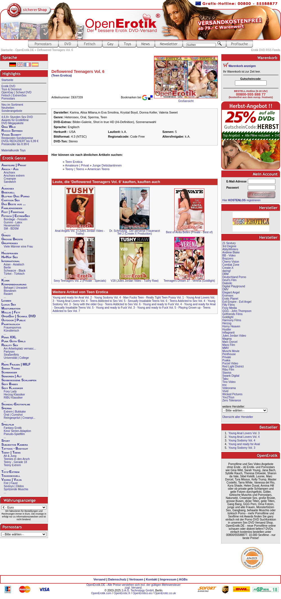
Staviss (226, 372)
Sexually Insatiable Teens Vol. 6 (147, 300)
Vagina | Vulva (11, 480)
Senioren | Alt (11, 376)
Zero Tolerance (231, 400)
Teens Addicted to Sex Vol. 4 (187, 300)
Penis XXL (8, 337)
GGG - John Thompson (236, 311)
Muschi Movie (230, 351)
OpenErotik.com (101, 593)
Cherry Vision (230, 261)
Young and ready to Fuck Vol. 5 (156, 307)
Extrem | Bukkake (15, 411)
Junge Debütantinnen (107, 165)
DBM (225, 274)
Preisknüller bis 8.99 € (15, 144)
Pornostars (8, 98)
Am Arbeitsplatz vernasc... (20, 348)
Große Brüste (12, 239)
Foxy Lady (10, 391)
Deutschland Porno (234, 277)
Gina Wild (8, 127)
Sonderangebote (11, 110)
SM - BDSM (11, 228)
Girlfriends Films (232, 314)
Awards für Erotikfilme (15, 120)
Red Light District (233, 366)
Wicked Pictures (232, 394)
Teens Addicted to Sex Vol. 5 (108, 300)
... (5, 184)
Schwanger (9, 372)
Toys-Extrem (10, 472)
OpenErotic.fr (122, 593)
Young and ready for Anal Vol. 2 (72, 297)
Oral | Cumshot (13, 414)
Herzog (226, 323)
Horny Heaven (231, 326)
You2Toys (228, 397)
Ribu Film (228, 369)
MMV (225, 348)
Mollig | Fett (10, 312)
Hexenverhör (12, 225)
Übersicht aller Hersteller (237, 416)
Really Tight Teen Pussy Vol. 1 (165, 297)
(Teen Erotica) (61, 75)
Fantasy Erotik (13, 427)
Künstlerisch (11, 330)
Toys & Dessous (11, 89)
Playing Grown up (189, 307)
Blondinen (10, 290)
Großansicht (185, 101)
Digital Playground (233, 286)
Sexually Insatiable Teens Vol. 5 (74, 307)
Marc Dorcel (229, 341)
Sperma (6, 408)
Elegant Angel (231, 292)
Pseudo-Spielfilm (14, 434)
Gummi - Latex (13, 222)
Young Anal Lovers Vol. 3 (244, 433)
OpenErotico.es (142, 593)
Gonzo (5, 235)
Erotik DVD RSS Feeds (265, 50)
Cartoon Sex (10, 200)
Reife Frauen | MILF (16, 364)
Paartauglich (10, 324)
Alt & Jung (10, 455)
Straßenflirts (11, 354)
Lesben (6, 300)
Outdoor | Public (13, 320)
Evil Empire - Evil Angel (236, 301)
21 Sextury (229, 243)
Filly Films (228, 304)
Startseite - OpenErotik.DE (17, 50)
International (10, 261)
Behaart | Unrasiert (15, 287)
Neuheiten (7, 107)
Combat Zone (230, 264)
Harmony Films (231, 320)
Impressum (168, 579)
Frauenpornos (12, 327)
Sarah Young (10, 368)
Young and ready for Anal (200, 304)
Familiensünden (11, 208)
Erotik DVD (8, 86)
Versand (100, 579)
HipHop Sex (9, 257)
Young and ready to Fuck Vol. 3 (115, 307)
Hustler (226, 329)
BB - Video (229, 255)
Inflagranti (228, 332)
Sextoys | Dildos (14, 486)
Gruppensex (9, 243)
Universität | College (16, 357)
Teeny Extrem (12, 465)
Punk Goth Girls (13, 341)
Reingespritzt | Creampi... (19, 417)
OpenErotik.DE (95, 584)
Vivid (225, 391)
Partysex (9, 351)
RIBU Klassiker (13, 397)
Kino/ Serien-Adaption (17, 431)
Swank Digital (230, 375)
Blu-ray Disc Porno (15, 196)
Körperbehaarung (13, 284)
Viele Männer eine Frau (18, 246)
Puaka (226, 360)
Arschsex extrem (14, 175)
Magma (227, 338)
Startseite (7, 80)
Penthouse (229, 354)
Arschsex (9, 172)
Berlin (7, 267)
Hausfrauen (9, 253)
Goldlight (227, 317)
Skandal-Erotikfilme (15, 404)
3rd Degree (229, 246)
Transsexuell (10, 476)
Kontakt (151, 579)
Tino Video (228, 381)
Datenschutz (117, 579)
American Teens (98, 169)
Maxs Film (228, 344)
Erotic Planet (230, 298)
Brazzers (227, 258)
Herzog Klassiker (14, 394)
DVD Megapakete (12, 123)
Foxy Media (229, 307)
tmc (224, 385)
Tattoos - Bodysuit (14, 448)
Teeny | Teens (11, 452)
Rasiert (8, 293)
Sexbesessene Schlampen (18, 380)
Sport (5, 441)
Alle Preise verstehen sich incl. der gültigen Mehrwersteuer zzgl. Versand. (143, 586)
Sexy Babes (9, 384)
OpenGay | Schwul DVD (16, 92)
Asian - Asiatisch (14, 264)
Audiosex (7, 188)
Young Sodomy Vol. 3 (241, 447)
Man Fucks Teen (133, 297)
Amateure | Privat (13, 165)
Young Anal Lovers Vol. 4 (72, 300)
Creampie (10, 178)
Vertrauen (136, 579)
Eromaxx (227, 295)
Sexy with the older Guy (88, 304)
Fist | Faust (10, 483)
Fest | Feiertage (12, 212)
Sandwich (10, 181)
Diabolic (227, 283)
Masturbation (11, 308)
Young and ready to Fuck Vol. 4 (162, 304)
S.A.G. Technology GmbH (138, 590)
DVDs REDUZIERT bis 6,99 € (19, 141)
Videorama (229, 388)
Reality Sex (9, 345)
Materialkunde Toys (13, 150)
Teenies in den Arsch (17, 459)
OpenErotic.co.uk (165, 593)
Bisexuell (8, 192)
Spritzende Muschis (16, 489)
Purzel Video (230, 363)
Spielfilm (7, 424)
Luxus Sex (8, 304)
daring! (226, 270)
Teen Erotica (73, 161)
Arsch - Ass (10, 169)
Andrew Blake (231, 252)
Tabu (225, 378)
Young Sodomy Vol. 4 (107, 297)
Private (226, 357)
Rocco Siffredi (11, 131)
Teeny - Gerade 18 (15, 462)
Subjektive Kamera (14, 445)
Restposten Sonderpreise (17, 138)
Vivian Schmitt (11, 135)
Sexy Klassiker (12, 388)
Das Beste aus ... (13, 204)
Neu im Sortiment (12, 104)
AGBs (183, 579)
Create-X (228, 267)
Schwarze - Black (14, 270)
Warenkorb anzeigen (242, 66)
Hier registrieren (241, 200)
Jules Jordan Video (234, 335)
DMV (225, 289)
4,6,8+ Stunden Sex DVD (17, 117)
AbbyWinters (230, 249)
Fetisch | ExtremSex (13, 95)
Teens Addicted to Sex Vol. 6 (123, 304)
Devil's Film (229, 280)
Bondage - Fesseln (15, 219)
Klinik (5, 280)
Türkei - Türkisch (14, 273)
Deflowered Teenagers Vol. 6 (55, 50)
